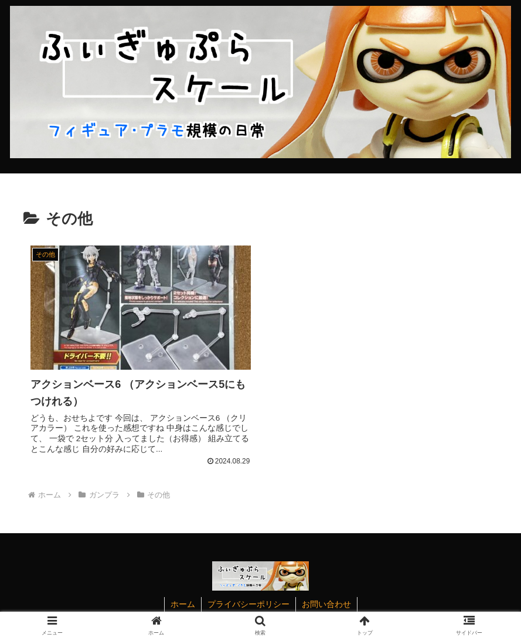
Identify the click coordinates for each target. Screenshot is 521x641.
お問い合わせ (326, 604)
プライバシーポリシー (248, 604)
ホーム (183, 604)
